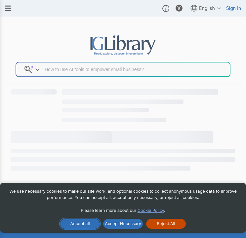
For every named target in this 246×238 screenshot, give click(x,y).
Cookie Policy (151, 210)
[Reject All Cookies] (166, 224)
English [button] (205, 8)
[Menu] (8, 8)
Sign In (233, 8)
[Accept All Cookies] (80, 224)
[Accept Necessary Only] (123, 224)
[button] (165, 8)
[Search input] (135, 69)
